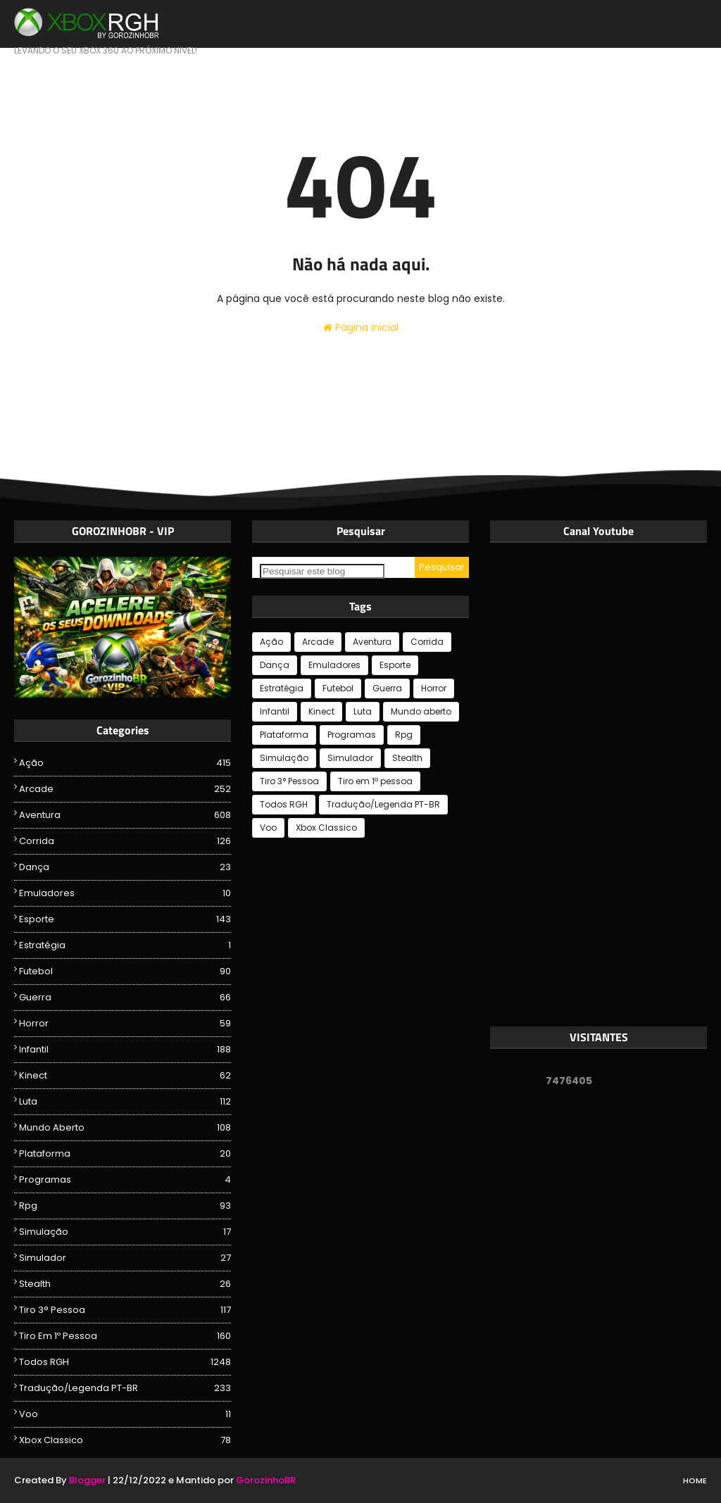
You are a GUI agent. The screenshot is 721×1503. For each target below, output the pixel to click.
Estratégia (125, 945)
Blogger (87, 1480)
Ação (125, 763)
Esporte (125, 919)
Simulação (125, 1232)
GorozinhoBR (266, 1480)
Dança (125, 867)
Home (695, 1480)
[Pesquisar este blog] (322, 571)
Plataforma (125, 1154)
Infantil (125, 1050)
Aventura (125, 815)
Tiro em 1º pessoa (125, 1336)
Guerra (125, 998)
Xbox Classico (125, 1440)
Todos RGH (125, 1362)
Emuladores (125, 893)
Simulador (125, 1258)
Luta (125, 1102)
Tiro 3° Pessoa (125, 1310)
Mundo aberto (125, 1128)
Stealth (125, 1284)
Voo (125, 1414)
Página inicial (361, 327)
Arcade (125, 789)
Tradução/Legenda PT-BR (125, 1388)
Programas (125, 1180)
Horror (125, 1024)
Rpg (125, 1206)
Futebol (125, 971)
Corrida (125, 841)
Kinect (125, 1076)
